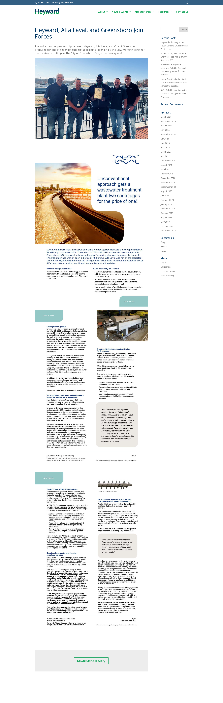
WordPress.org (167, 275)
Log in (163, 262)
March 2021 (166, 169)
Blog (163, 242)
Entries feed (166, 266)
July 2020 (165, 195)
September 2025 (168, 121)
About (101, 12)
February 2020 (167, 200)
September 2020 (168, 187)
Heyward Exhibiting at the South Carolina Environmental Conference (174, 45)
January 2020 (167, 204)
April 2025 (165, 130)
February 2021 (167, 173)
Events (164, 246)
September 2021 (168, 160)
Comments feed (168, 271)
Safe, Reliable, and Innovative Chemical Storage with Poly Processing (174, 93)
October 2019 (167, 213)
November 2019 (168, 208)
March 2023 (166, 151)
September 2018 (168, 230)
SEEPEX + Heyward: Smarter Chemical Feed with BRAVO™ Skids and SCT (174, 57)
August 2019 (166, 217)
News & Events (120, 12)
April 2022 (165, 156)
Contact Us (182, 12)
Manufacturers (143, 12)
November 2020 (168, 182)
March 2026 (166, 116)
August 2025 (166, 125)
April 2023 (165, 147)
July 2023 (165, 138)
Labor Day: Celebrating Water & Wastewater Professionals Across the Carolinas (174, 82)
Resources (164, 12)
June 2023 (165, 143)
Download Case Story (91, 661)
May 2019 (165, 221)
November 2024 (168, 134)
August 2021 (166, 165)
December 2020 (168, 178)
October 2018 (167, 226)
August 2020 (166, 191)
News (163, 251)
